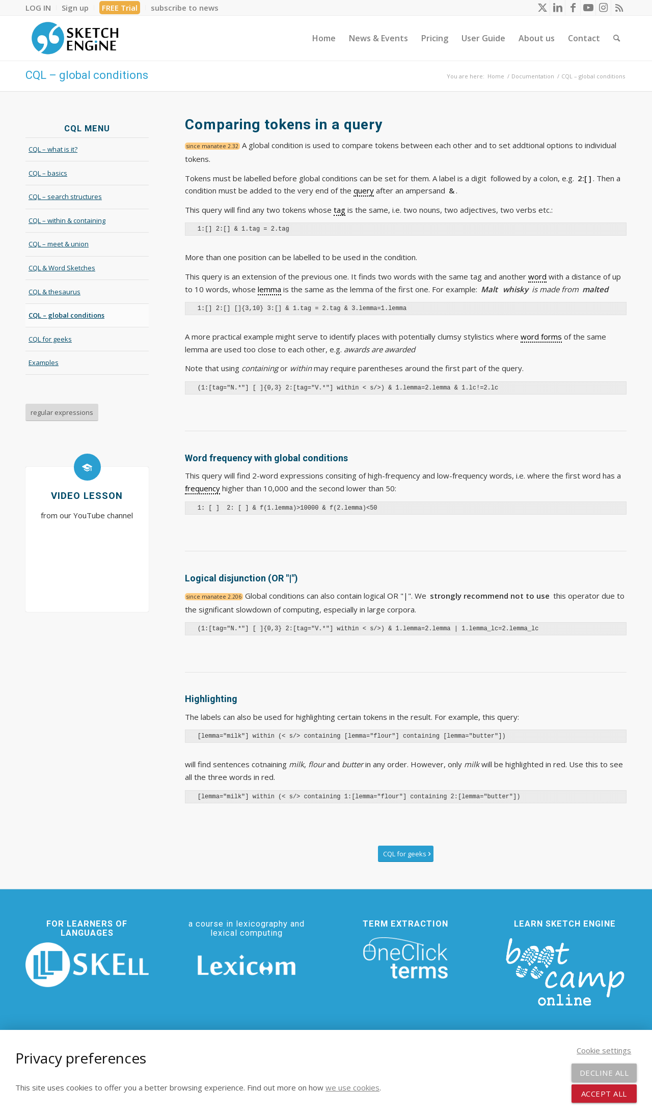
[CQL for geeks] (405, 854)
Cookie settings (604, 1050)
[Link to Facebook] (572, 7)
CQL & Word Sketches (62, 267)
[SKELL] (87, 964)
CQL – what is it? (53, 149)
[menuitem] (41, 7)
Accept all (604, 1093)
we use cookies (352, 1087)
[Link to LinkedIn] (557, 7)
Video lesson (87, 495)
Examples (44, 362)
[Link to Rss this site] (619, 7)
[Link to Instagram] (603, 7)
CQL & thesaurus (54, 291)
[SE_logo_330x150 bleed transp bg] (74, 38)
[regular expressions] (61, 412)
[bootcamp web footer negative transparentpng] (565, 970)
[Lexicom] (246, 965)
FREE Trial (120, 8)
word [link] (537, 276)
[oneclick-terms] (405, 958)
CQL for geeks (50, 339)
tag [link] (339, 210)
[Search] (617, 38)
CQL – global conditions (86, 75)
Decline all (604, 1073)
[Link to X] (542, 7)
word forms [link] (541, 336)
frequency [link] (202, 488)
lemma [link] (269, 289)
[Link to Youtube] (588, 7)
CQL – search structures (65, 196)
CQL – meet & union (59, 243)
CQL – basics (48, 173)
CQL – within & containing (67, 220)
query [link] (364, 190)
